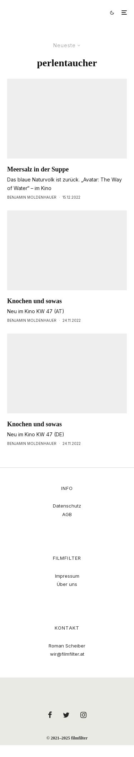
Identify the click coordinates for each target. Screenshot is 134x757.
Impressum (67, 576)
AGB (67, 514)
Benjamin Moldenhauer (31, 197)
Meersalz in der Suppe (38, 169)
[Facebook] (50, 715)
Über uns (67, 584)
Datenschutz (67, 506)
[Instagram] (83, 715)
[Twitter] (66, 715)
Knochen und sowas (34, 301)
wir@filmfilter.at (67, 654)
